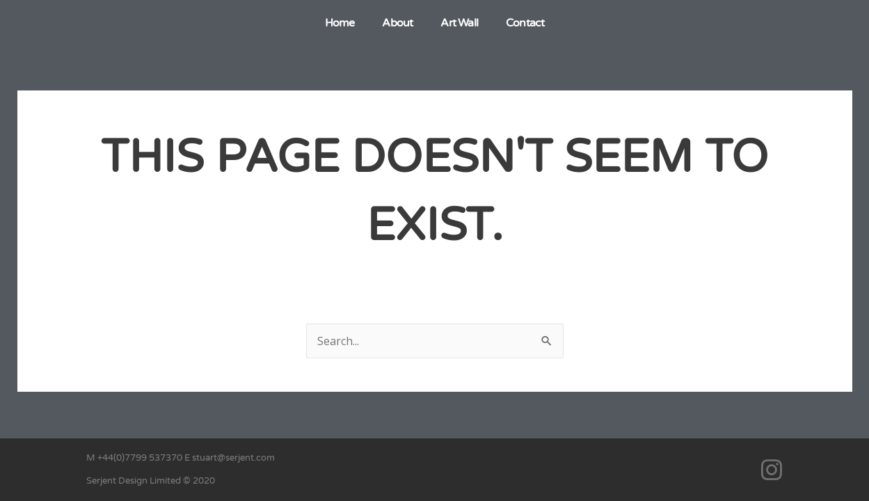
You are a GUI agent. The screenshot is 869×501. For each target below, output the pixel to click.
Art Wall (459, 23)
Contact (525, 23)
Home (340, 23)
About (397, 23)
